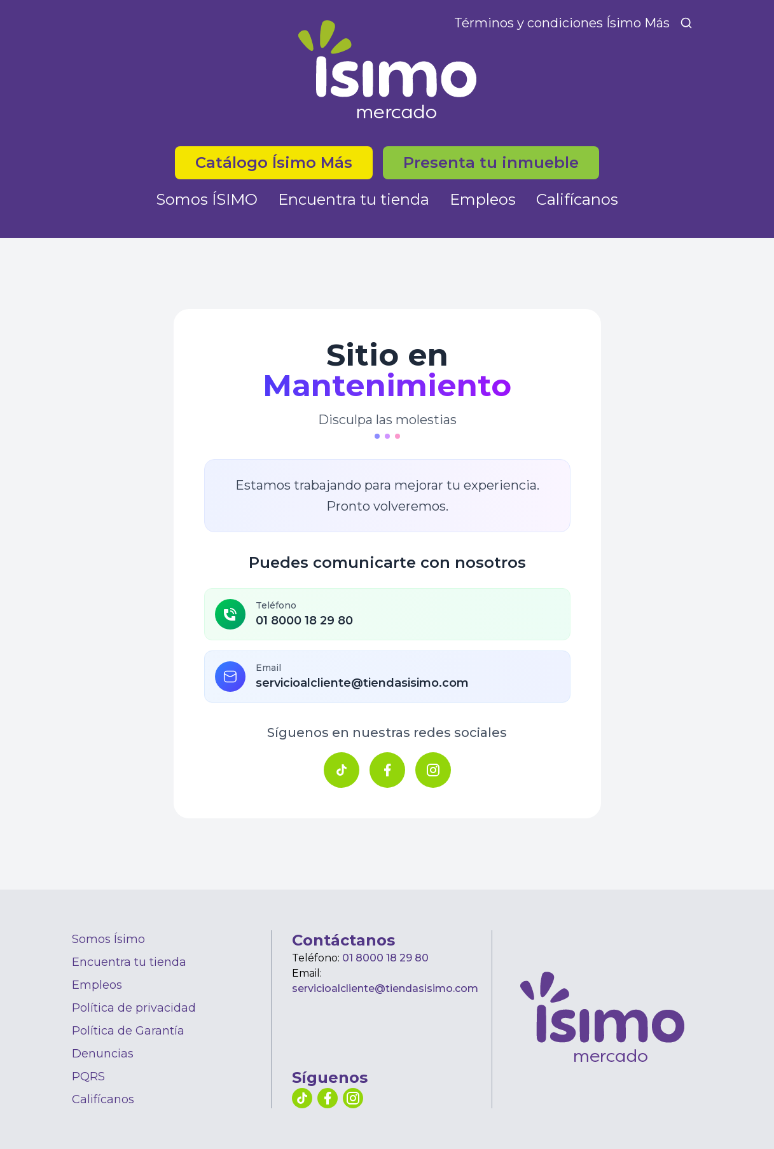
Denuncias (103, 1054)
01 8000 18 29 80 (385, 958)
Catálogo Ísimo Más (273, 162)
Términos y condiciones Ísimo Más (562, 23)
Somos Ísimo (108, 939)
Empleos (483, 199)
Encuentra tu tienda (353, 199)
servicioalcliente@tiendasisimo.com (385, 988)
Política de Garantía (128, 1031)
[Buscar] (686, 23)
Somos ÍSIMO (207, 199)
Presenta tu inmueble (491, 162)
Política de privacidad (134, 1008)
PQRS (88, 1077)
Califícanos (577, 199)
